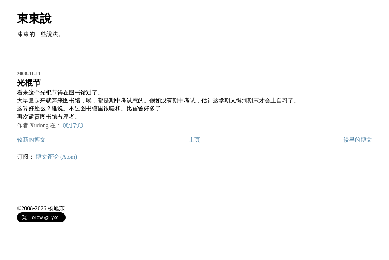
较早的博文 (357, 140)
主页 (194, 140)
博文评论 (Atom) (56, 157)
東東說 (34, 18)
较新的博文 (31, 140)
